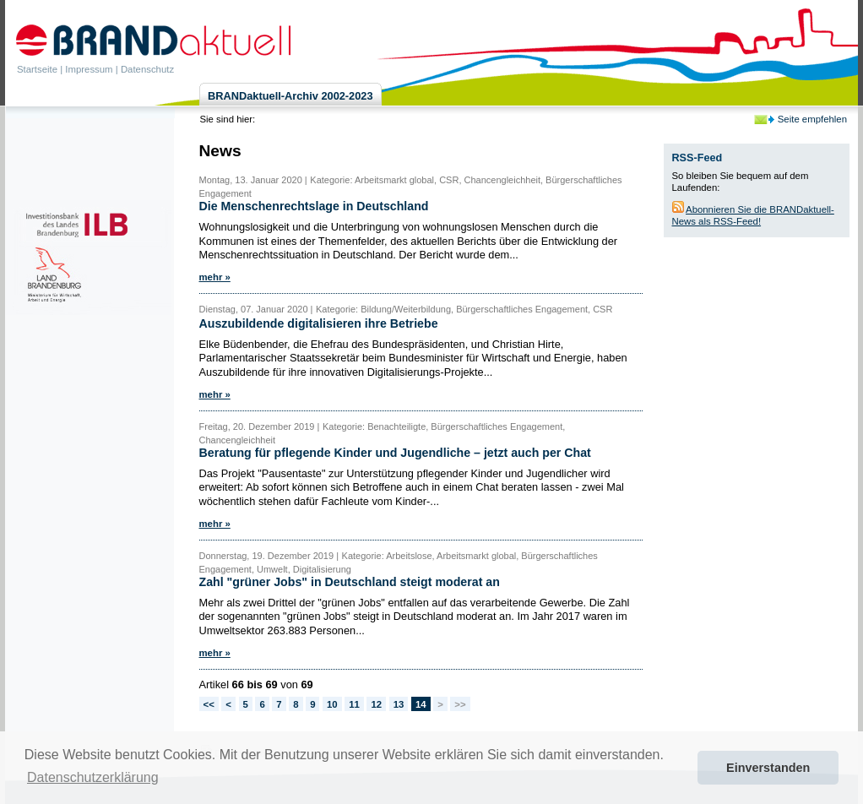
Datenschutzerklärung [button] (93, 777)
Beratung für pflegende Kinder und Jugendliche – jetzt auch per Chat (395, 452)
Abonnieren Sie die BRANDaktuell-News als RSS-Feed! (753, 215)
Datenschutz (147, 69)
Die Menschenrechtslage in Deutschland (314, 206)
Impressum (88, 69)
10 (332, 704)
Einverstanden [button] (768, 767)
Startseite (37, 69)
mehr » (215, 277)
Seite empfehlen (812, 119)
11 (354, 704)
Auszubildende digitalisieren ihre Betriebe (318, 323)
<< (209, 704)
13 (399, 704)
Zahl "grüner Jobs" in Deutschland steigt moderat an (349, 582)
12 (376, 704)
